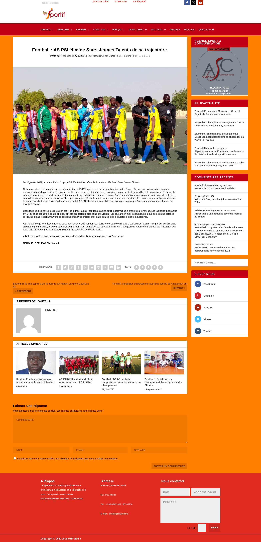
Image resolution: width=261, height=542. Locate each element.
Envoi (214, 527)
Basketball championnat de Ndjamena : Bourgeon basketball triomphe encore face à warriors (219, 136)
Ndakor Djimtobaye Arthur (209, 210)
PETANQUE (175, 30)
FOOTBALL (45, 30)
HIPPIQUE (117, 30)
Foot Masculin (95, 56)
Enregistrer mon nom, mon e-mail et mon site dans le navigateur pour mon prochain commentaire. (67, 458)
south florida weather (206, 185)
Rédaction (66, 56)
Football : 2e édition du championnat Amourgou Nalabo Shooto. (163, 382)
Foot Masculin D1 (112, 56)
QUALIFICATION (206, 30)
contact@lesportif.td (118, 513)
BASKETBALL (63, 30)
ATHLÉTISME (99, 30)
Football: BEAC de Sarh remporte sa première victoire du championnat (121, 382)
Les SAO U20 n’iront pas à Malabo (216, 188)
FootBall (127, 56)
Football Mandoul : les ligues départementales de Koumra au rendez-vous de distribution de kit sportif (219, 151)
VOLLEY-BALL (157, 30)
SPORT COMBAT (136, 30)
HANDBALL (81, 30)
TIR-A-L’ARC (189, 30)
